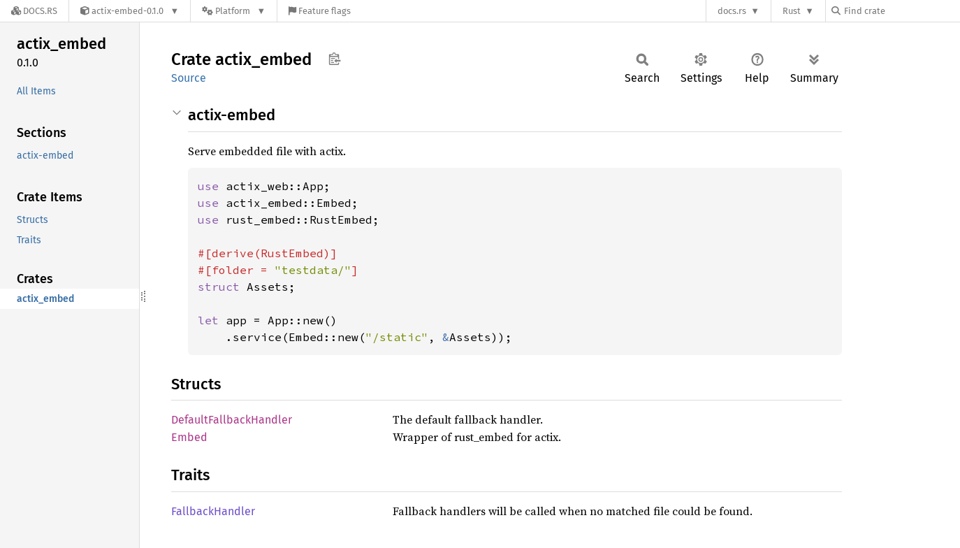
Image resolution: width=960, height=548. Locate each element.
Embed (189, 437)
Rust (792, 11)
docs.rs (732, 11)
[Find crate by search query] (901, 11)
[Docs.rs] (34, 11)
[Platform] (234, 11)
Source (188, 78)
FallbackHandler (213, 511)
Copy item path (334, 59)
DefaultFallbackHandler (231, 419)
